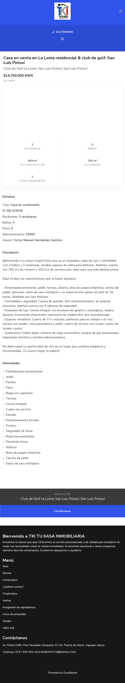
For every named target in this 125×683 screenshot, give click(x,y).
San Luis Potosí (50, 68)
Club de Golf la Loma (19, 68)
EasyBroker (70, 673)
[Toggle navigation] (120, 11)
